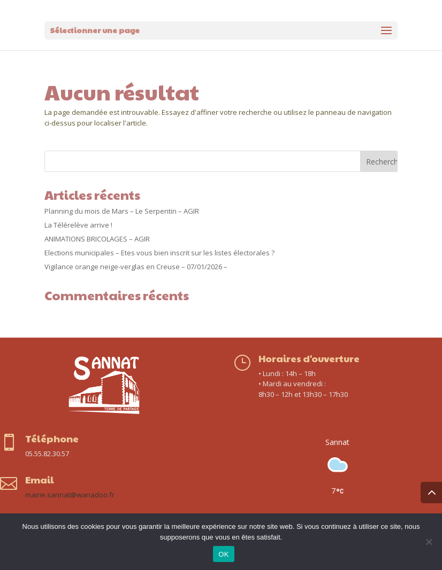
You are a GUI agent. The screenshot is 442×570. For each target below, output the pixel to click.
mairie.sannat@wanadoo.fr (70, 494)
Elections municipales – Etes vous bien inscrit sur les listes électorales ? (159, 252)
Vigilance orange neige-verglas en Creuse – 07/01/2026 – (135, 266)
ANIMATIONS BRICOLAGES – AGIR (97, 239)
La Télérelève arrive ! (78, 225)
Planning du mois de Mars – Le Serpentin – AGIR (121, 211)
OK (223, 554)
